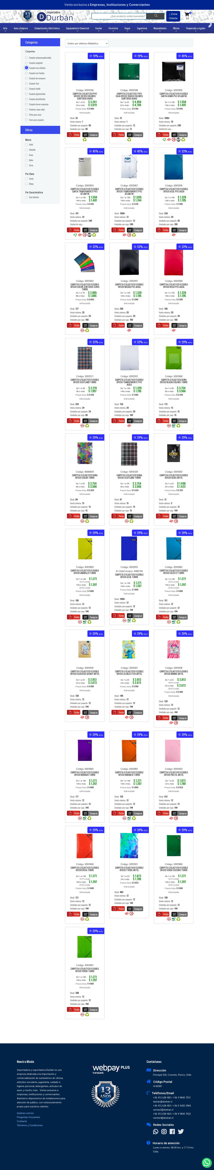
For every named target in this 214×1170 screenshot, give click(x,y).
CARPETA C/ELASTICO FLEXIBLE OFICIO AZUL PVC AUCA (174, 190)
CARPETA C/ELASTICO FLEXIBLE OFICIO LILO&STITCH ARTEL (129, 672)
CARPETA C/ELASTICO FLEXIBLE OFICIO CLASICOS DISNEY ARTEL (84, 672)
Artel (31, 144)
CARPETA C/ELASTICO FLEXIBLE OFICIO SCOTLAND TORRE (85, 381)
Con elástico (34, 197)
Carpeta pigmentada (37, 93)
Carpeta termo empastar (39, 104)
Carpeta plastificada (37, 99)
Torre (31, 165)
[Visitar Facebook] (172, 1132)
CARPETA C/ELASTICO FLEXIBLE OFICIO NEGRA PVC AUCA (129, 286)
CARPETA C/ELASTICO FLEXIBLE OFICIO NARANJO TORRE (129, 773)
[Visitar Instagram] (163, 1132)
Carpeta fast (34, 83)
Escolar (98, 29)
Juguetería (142, 29)
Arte (5, 29)
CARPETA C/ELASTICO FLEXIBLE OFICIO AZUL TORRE (129, 576)
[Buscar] (155, 16)
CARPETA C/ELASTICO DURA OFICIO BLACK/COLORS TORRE (174, 381)
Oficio (31, 183)
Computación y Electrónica (47, 29)
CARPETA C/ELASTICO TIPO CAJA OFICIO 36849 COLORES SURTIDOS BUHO (129, 96)
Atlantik (32, 149)
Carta (31, 178)
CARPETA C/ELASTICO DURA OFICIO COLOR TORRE (84, 476)
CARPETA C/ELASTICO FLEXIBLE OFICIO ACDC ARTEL (174, 476)
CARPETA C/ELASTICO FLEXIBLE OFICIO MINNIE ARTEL (174, 672)
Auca (31, 155)
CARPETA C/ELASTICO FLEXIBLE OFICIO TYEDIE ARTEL (129, 869)
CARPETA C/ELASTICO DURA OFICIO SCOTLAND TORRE (129, 476)
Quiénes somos (25, 1113)
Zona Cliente (173, 16)
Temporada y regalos (195, 29)
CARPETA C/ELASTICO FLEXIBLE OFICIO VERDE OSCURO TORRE (174, 869)
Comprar (90, 134)
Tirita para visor (35, 114)
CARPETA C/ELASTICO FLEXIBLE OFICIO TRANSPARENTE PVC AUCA (129, 382)
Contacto (22, 1121)
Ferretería (113, 29)
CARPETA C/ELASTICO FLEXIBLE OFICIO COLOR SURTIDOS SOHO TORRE (84, 287)
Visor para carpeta (36, 119)
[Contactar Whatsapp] (155, 1132)
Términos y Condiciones (30, 1125)
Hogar (127, 29)
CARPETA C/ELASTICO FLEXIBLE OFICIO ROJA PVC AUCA (174, 286)
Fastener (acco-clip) (37, 109)
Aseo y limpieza (21, 29)
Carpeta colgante (36, 62)
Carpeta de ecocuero (37, 78)
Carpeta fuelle (34, 88)
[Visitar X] (181, 1132)
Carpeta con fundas (37, 73)
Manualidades (160, 29)
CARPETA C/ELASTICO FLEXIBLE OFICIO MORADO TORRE (85, 773)
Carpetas (30, 51)
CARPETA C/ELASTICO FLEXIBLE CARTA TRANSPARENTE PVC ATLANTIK (85, 191)
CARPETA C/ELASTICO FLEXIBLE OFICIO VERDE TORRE (85, 970)
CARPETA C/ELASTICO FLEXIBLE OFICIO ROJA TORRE (85, 869)
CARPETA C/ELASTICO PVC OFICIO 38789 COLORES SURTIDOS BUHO (85, 96)
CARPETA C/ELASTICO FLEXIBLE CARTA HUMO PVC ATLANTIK (174, 95)
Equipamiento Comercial (77, 29)
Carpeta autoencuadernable (40, 57)
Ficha (73, 134)
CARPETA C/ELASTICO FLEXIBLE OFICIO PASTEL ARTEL (174, 773)
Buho (31, 160)
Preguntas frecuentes (28, 1117)
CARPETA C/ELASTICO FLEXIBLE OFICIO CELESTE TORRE (174, 572)
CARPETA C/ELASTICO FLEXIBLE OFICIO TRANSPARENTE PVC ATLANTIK (129, 191)
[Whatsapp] (207, 1163)
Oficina (176, 29)
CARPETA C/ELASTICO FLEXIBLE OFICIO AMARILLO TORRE (85, 572)
